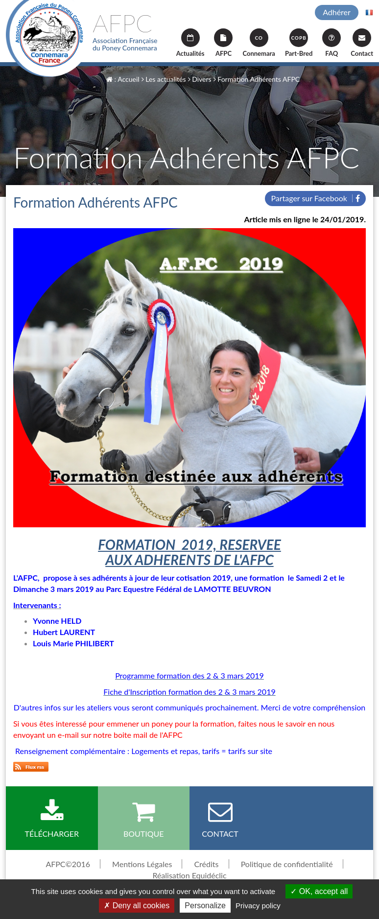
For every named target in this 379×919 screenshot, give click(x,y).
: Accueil (123, 79)
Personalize (205, 905)
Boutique (144, 818)
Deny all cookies (136, 905)
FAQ (331, 42)
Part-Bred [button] (298, 42)
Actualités (190, 42)
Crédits (206, 864)
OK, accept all (319, 891)
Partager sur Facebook (315, 198)
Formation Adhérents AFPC (256, 79)
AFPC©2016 (68, 864)
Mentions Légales (142, 864)
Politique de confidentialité (287, 864)
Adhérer (337, 12)
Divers (200, 79)
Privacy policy (258, 905)
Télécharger (52, 818)
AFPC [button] (223, 42)
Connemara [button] (258, 42)
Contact (362, 42)
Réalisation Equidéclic (189, 875)
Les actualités (164, 79)
